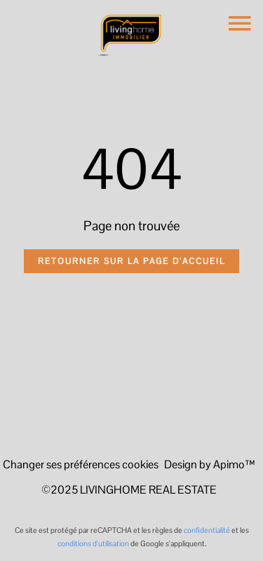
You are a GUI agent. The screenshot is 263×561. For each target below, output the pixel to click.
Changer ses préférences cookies (81, 464)
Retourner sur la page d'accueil (131, 261)
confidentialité (207, 530)
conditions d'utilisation (93, 543)
